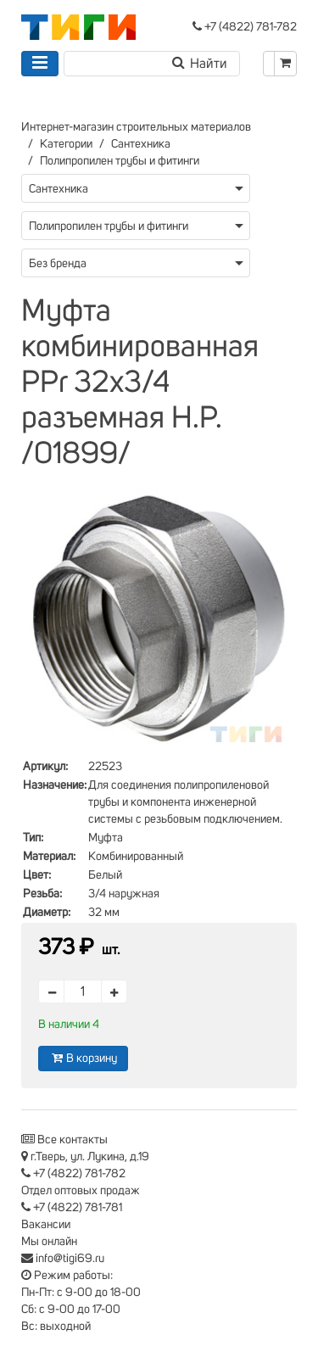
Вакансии (45, 1225)
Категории (66, 144)
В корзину (83, 1058)
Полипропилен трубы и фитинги (119, 161)
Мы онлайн (49, 1242)
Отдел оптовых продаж (80, 1191)
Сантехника (140, 144)
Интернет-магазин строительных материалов (136, 127)
